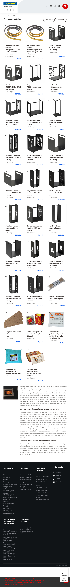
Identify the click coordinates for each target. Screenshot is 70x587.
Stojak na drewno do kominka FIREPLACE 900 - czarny (34, 264)
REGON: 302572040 (41, 485)
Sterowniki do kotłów (26, 474)
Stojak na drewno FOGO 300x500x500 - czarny (34, 122)
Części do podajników (26, 481)
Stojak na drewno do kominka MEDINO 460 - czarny (13, 193)
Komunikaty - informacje (7, 497)
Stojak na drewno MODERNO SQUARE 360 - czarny (55, 48)
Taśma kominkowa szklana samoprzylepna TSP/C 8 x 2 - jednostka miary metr (13, 50)
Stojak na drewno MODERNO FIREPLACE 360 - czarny (13, 87)
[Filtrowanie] (49, 20)
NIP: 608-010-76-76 (41, 483)
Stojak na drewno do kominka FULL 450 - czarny (12, 264)
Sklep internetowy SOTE (61, 559)
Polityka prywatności (9, 479)
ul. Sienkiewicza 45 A (42, 474)
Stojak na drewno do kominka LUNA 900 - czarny (34, 193)
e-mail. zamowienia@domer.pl (42, 493)
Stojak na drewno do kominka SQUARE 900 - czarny (13, 158)
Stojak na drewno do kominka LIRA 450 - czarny (34, 228)
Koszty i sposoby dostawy (8, 484)
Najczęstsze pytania (25, 486)
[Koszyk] (65, 6)
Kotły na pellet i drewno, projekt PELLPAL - (10, 533)
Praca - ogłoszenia (8, 500)
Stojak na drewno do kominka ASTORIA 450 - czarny (35, 299)
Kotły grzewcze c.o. (25, 479)
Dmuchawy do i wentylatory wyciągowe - (10, 526)
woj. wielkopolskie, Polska (41, 479)
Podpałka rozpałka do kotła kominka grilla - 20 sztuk (35, 334)
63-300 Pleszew (40, 476)
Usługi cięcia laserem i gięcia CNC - (9, 546)
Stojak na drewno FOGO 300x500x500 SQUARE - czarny (12, 122)
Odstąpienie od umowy (10, 481)
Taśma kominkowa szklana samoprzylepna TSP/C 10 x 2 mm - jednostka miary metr (35, 50)
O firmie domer (7, 472)
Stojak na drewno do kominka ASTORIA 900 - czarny (13, 299)
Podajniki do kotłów (25, 476)
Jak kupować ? (24, 483)
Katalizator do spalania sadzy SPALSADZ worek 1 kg (13, 371)
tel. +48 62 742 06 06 (42, 487)
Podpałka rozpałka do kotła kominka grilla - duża (13, 334)
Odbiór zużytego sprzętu (10, 494)
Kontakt (5, 476)
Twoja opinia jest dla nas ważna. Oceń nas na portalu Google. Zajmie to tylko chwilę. (27, 524)
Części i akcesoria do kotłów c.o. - (9, 551)
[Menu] (67, 568)
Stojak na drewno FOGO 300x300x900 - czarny (56, 122)
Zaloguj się (6, 503)
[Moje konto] (51, 6)
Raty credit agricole (8, 487)
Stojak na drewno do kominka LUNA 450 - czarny (56, 193)
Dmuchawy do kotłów (26, 472)
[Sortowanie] (61, 20)
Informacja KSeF (8, 508)
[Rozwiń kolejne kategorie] (27, 6)
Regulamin (6, 474)
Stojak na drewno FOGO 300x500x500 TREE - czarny (56, 87)
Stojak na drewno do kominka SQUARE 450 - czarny (34, 158)
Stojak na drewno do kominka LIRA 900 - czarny (12, 228)
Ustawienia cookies (8, 510)
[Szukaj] (46, 6)
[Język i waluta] (59, 6)
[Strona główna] (10, 3)
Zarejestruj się (7, 505)
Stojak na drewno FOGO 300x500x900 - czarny (34, 87)
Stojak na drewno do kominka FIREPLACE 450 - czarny (56, 264)
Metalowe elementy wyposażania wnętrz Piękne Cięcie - (9, 539)
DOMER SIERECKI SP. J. (42, 472)
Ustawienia (50, 581)
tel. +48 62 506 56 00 (42, 490)
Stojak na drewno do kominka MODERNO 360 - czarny (56, 158)
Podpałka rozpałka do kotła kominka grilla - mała (56, 299)
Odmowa (58, 581)
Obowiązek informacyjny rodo (8, 491)
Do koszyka (10, 56)
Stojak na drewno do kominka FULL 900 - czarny (56, 228)
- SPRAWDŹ (22, 584)
